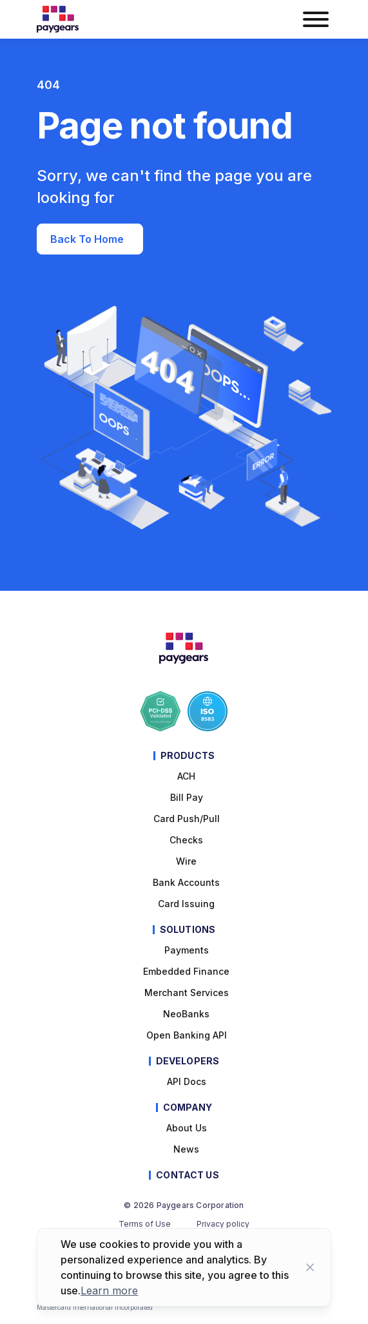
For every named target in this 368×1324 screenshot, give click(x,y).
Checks (186, 839)
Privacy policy (223, 1224)
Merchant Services (186, 992)
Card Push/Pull (186, 818)
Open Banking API (186, 1035)
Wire (186, 861)
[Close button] (310, 1267)
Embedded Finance (186, 971)
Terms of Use (145, 1224)
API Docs (186, 1081)
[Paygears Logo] (58, 19)
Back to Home (88, 239)
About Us (186, 1127)
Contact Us (187, 1174)
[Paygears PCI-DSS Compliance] (160, 711)
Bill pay (186, 797)
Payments (186, 950)
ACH (186, 776)
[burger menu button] (315, 19)
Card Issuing (186, 903)
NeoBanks (186, 1013)
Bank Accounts (186, 882)
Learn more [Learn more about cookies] (109, 1290)
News (186, 1149)
